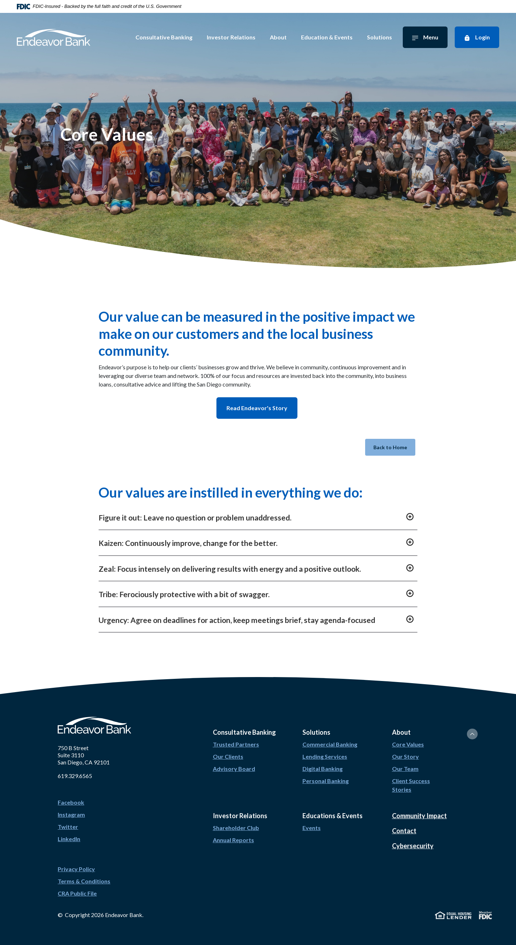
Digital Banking (322, 762)
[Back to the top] (472, 728)
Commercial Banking (329, 738)
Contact (404, 825)
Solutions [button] (316, 726)
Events (311, 821)
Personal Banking (325, 774)
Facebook (71, 796)
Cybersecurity (413, 840)
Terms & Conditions (84, 875)
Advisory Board (234, 762)
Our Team (405, 762)
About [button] (401, 726)
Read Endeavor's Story (255, 407)
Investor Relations (235, 37)
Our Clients (228, 750)
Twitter (68, 820)
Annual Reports (233, 833)
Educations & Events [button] (332, 810)
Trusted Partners (236, 738)
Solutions (383, 37)
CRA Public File (77, 887)
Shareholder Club (236, 821)
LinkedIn (69, 832)
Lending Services (324, 750)
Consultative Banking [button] (244, 726)
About (282, 37)
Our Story (405, 750)
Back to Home (387, 444)
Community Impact (419, 810)
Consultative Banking (168, 37)
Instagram (71, 808)
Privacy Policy (76, 862)
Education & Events (331, 37)
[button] (258, 511)
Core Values (408, 738)
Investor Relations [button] (240, 810)
